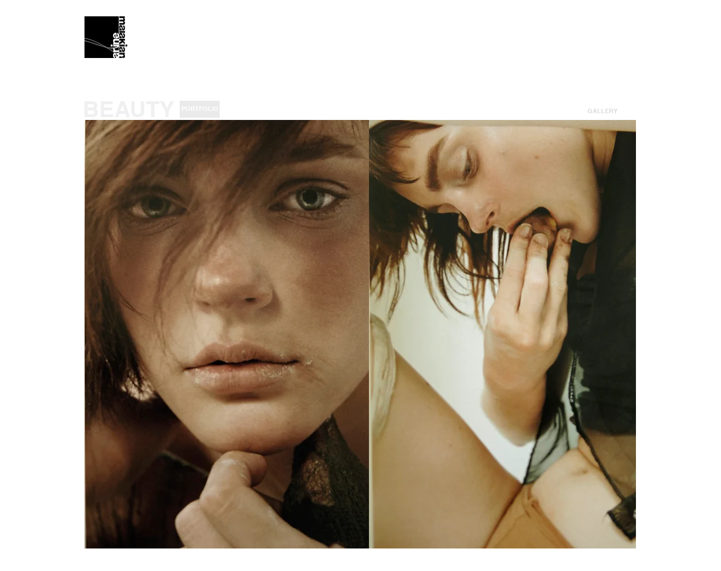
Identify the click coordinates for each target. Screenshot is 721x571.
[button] (602, 111)
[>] (630, 111)
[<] (573, 111)
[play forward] (622, 334)
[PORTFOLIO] (200, 109)
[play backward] (98, 334)
